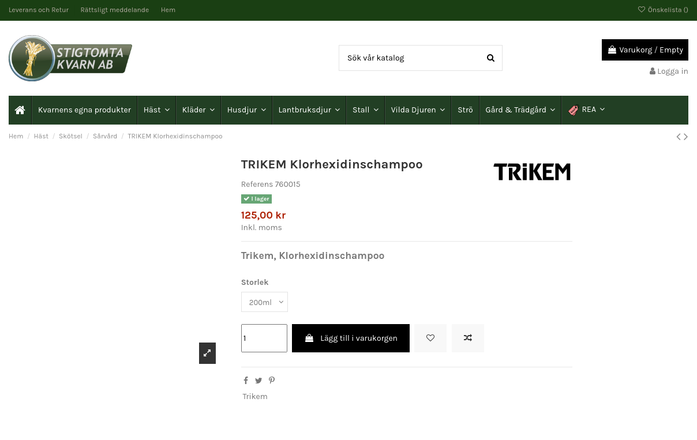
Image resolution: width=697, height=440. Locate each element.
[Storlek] (266, 302)
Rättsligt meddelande (116, 10)
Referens (257, 184)
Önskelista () (663, 10)
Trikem (254, 398)
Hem (168, 10)
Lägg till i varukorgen (351, 339)
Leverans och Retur (39, 10)
